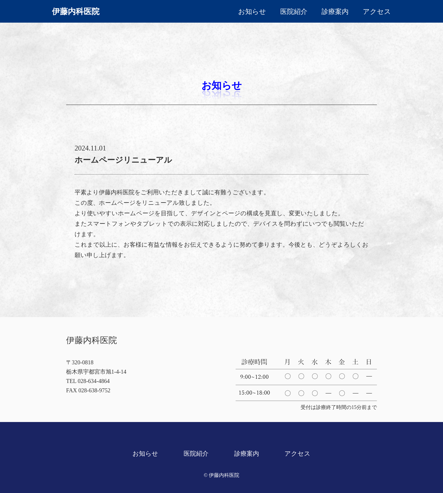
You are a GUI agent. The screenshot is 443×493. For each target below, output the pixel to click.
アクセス (377, 11)
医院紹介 (293, 11)
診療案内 (335, 11)
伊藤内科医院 (75, 11)
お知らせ (252, 11)
